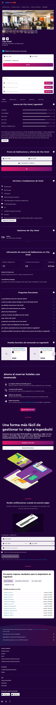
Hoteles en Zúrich (8, 592)
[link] (28, 409)
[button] (3, 2)
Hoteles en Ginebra (8, 594)
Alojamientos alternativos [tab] (22, 581)
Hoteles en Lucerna (9, 604)
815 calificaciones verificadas (18, 51)
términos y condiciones (27, 559)
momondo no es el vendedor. (29, 634)
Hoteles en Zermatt (8, 599)
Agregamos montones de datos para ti (29, 637)
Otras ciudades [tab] (8, 581)
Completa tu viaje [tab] (9, 584)
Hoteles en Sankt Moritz (10, 608)
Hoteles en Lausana (8, 615)
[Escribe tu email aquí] (30, 548)
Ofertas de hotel (6, 7)
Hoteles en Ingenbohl (36, 7)
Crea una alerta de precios (29, 402)
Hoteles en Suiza (25, 7)
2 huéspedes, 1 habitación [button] (11, 60)
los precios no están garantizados (40, 629)
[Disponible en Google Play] (5, 694)
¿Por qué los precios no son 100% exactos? (29, 640)
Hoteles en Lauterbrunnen (10, 610)
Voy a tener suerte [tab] (36, 581)
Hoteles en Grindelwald (10, 606)
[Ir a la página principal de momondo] (10, 2)
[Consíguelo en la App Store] (15, 694)
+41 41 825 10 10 (6, 48)
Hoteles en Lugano (8, 613)
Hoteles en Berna (8, 597)
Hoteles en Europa (15, 7)
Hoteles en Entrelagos (9, 601)
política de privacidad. (42, 559)
